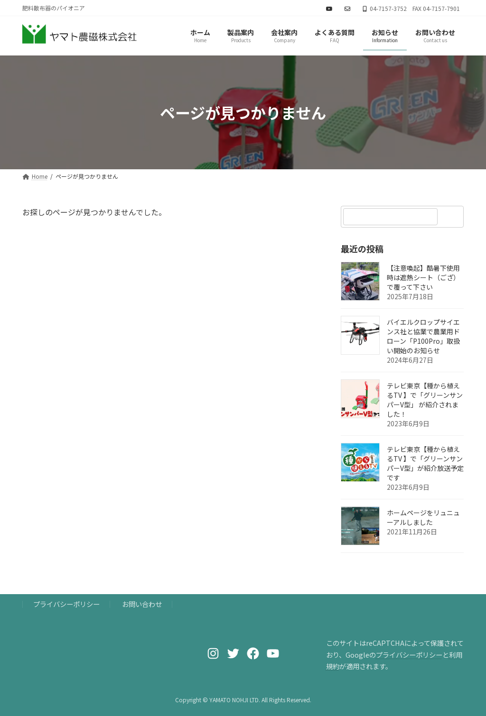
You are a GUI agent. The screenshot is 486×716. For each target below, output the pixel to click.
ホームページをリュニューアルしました (423, 517)
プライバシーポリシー (66, 604)
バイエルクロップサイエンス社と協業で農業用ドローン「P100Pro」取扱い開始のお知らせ (423, 337)
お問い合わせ (142, 604)
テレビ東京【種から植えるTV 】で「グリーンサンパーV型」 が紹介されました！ (425, 400)
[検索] (451, 216)
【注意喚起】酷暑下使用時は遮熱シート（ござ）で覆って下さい (423, 278)
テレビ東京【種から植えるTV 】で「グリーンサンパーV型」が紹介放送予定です (425, 464)
